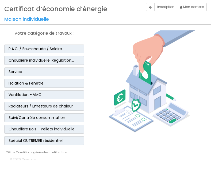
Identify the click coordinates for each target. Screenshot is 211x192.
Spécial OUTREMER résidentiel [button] (36, 140)
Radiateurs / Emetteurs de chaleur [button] (41, 106)
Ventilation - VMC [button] (25, 94)
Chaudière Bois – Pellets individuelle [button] (42, 129)
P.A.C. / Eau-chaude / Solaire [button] (35, 48)
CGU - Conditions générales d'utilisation (36, 152)
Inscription (165, 7)
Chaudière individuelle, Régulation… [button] (41, 60)
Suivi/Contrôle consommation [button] (37, 117)
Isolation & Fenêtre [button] (26, 83)
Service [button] (15, 71)
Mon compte (192, 7)
